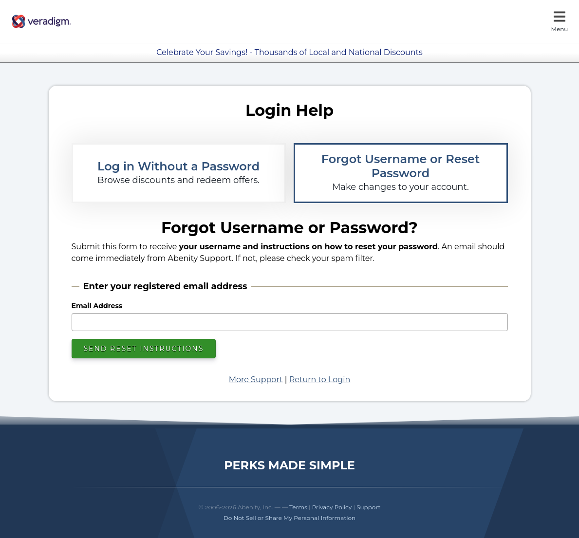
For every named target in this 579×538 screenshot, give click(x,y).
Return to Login (320, 379)
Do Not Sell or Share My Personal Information (289, 517)
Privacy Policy (332, 507)
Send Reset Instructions (144, 348)
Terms (298, 507)
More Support (256, 379)
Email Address (97, 305)
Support (368, 507)
